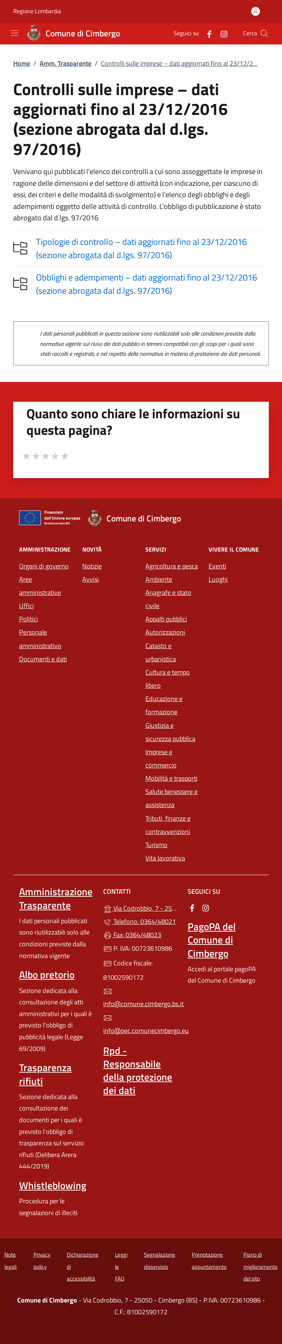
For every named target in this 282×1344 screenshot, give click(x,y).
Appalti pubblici (166, 619)
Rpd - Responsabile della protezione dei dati (137, 1070)
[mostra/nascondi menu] (14, 33)
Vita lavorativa (165, 858)
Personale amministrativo (40, 638)
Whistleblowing (52, 1185)
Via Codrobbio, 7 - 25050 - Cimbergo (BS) (140, 907)
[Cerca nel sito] (264, 33)
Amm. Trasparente (65, 63)
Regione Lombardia (37, 11)
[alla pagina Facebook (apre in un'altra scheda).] (206, 33)
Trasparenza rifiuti (45, 1074)
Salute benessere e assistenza (171, 798)
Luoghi (218, 579)
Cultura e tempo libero (167, 678)
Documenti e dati (43, 659)
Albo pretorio (47, 974)
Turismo (156, 845)
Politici (28, 619)
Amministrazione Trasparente (56, 898)
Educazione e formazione (163, 705)
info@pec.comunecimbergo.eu (140, 1025)
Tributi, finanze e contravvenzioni (168, 825)
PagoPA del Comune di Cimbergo (212, 940)
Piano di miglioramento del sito (260, 1266)
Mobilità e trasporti (171, 778)
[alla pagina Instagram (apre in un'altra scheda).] (221, 33)
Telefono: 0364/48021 (139, 921)
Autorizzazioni (165, 632)
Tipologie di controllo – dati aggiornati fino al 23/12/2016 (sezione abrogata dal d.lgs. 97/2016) (141, 248)
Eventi (217, 566)
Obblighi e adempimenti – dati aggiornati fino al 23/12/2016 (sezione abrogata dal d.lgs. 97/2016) (146, 284)
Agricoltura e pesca (171, 566)
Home (21, 63)
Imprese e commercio (161, 758)
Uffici (26, 606)
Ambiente (158, 579)
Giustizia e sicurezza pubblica (170, 732)
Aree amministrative (40, 585)
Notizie (92, 566)
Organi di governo (44, 566)
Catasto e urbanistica (160, 652)
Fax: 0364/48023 (132, 935)
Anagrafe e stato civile (168, 599)
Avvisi (90, 579)
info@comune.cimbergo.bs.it (140, 998)
